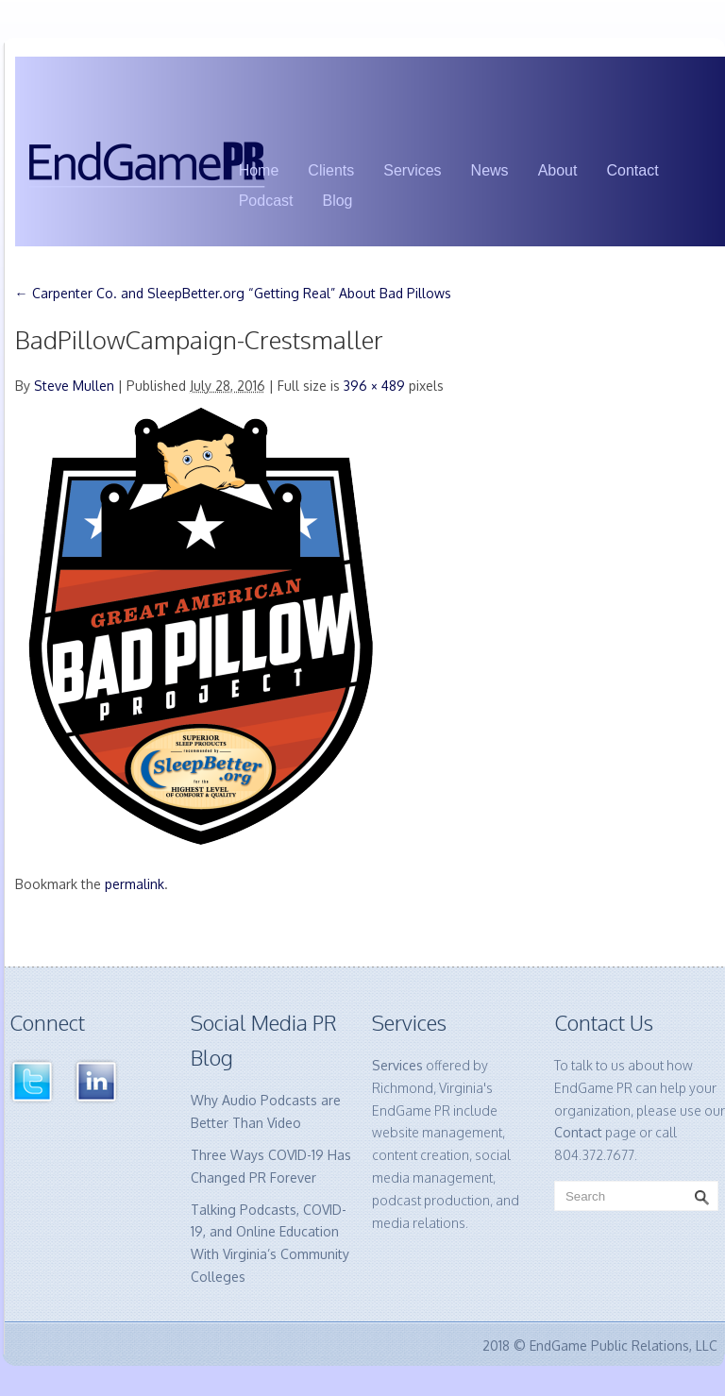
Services (412, 170)
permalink (134, 884)
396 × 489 (374, 386)
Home (259, 170)
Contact (632, 170)
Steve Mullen (74, 386)
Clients (331, 170)
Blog (337, 201)
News (490, 170)
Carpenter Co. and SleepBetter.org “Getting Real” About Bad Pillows (233, 293)
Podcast (266, 201)
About (558, 170)
